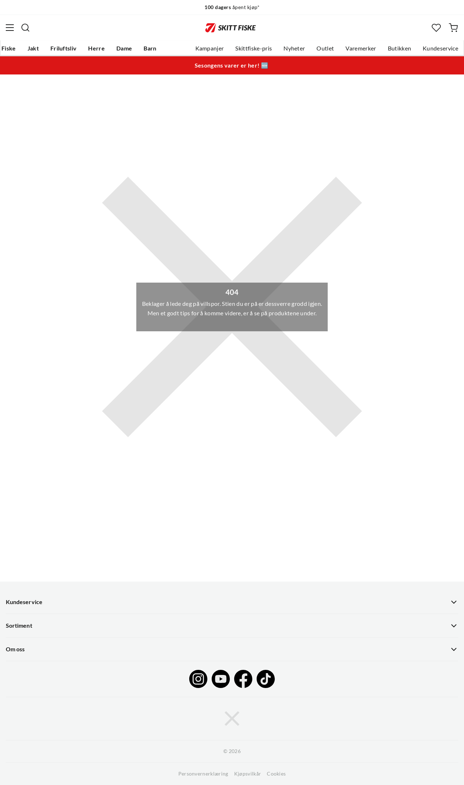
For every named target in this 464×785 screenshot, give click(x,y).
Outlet (325, 48)
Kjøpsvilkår (247, 774)
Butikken (399, 48)
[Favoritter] (436, 27)
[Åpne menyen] (9, 28)
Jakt (33, 48)
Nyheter (294, 48)
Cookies (276, 774)
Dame (124, 48)
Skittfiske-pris (253, 48)
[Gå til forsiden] (230, 27)
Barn (150, 48)
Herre (96, 48)
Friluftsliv (63, 48)
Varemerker (360, 48)
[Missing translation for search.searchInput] (25, 28)
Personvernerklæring (203, 774)
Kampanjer (209, 48)
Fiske (8, 48)
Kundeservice (440, 48)
